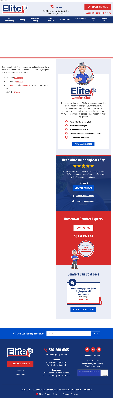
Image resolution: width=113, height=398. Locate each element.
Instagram (93, 349)
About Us (20, 81)
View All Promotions (83, 309)
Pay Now (107, 13)
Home (4, 35)
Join (96, 333)
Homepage (19, 78)
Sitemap (17, 91)
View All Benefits (83, 144)
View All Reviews (83, 188)
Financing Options (92, 13)
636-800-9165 (59, 6)
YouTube (99, 349)
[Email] (73, 333)
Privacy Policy (86, 373)
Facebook (87, 349)
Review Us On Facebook (84, 201)
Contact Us (10, 85)
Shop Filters (20, 374)
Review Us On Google (84, 196)
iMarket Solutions (45, 394)
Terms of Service (94, 373)
